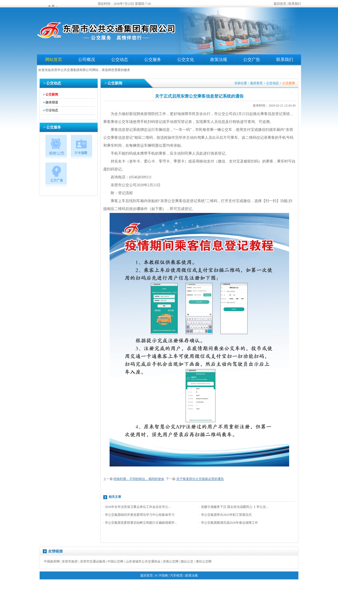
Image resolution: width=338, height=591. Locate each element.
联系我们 (294, 4)
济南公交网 (171, 561)
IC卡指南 (161, 575)
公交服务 (152, 59)
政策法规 (218, 59)
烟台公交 (187, 561)
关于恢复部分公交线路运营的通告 (200, 479)
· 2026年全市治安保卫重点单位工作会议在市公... (137, 507)
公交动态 (119, 59)
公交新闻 (51, 94)
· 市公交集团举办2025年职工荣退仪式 (225, 515)
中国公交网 (115, 561)
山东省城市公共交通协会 (143, 561)
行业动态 (51, 110)
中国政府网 (52, 561)
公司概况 (86, 59)
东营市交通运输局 (92, 561)
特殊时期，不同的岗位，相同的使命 (139, 479)
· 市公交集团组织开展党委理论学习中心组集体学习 (139, 515)
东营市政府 (70, 561)
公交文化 (185, 59)
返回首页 (280, 4)
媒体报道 (51, 102)
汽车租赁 (176, 575)
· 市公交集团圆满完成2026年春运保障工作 (228, 523)
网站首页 (53, 59)
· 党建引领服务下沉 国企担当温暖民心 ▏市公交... (233, 507)
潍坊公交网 (204, 561)
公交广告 (251, 59)
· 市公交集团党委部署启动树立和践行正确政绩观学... (140, 523)
